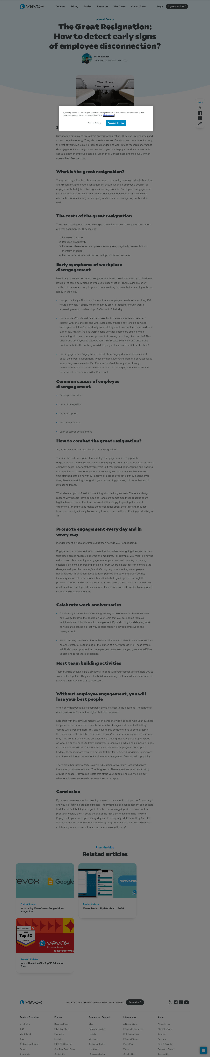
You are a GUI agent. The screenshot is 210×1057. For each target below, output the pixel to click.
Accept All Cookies (116, 123)
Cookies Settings (95, 123)
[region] (106, 118)
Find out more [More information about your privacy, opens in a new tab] (108, 115)
